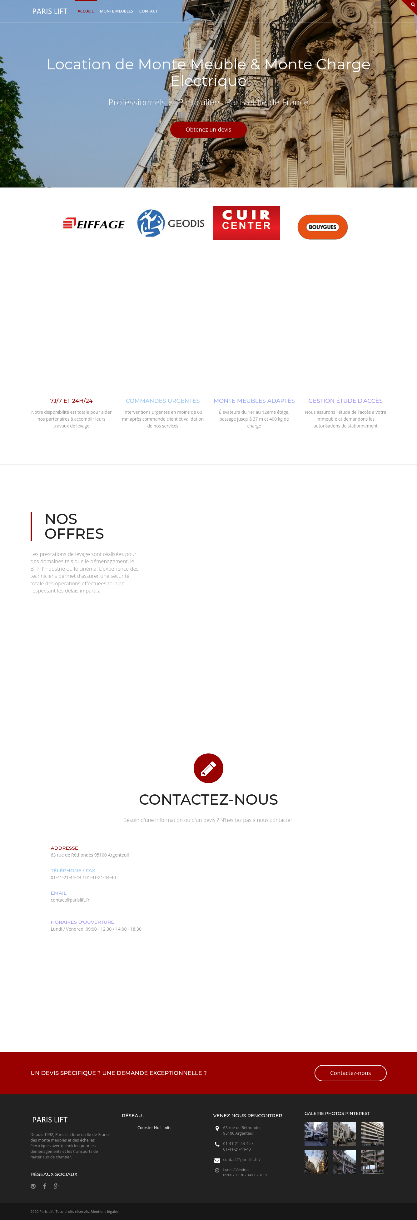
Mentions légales (105, 1211)
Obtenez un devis (208, 129)
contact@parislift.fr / (242, 1159)
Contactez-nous (350, 1073)
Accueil (86, 11)
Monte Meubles (116, 11)
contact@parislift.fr (70, 900)
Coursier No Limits (154, 1127)
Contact (148, 11)
